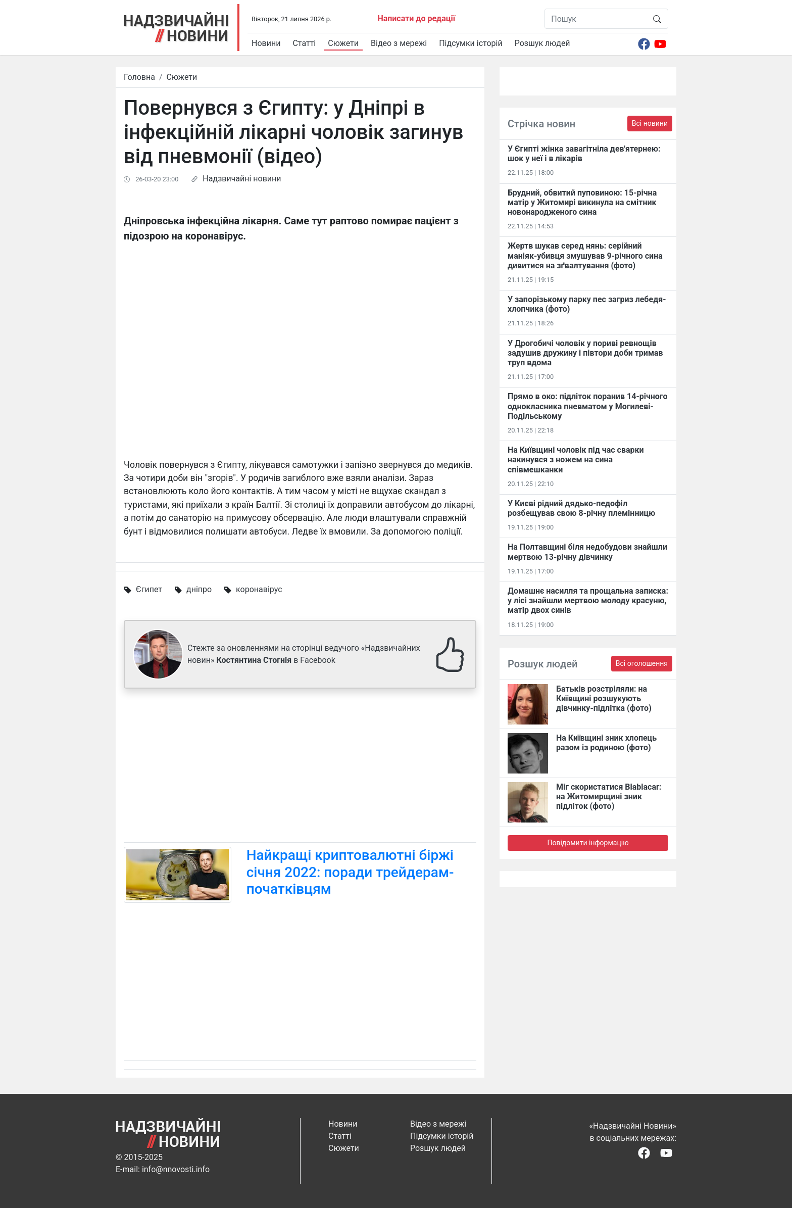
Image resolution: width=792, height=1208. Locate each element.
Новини (266, 43)
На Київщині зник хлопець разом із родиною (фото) (606, 742)
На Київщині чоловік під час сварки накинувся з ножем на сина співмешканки (576, 459)
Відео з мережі (399, 43)
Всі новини (650, 123)
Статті (304, 43)
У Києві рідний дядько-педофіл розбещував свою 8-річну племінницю (581, 508)
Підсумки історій (471, 43)
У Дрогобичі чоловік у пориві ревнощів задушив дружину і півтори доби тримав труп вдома (585, 353)
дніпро (199, 589)
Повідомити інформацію (587, 843)
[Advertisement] (300, 767)
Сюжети (343, 43)
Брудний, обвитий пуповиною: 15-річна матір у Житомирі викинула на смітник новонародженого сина (582, 202)
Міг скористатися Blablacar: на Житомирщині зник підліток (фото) (608, 796)
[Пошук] (596, 18)
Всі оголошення (642, 663)
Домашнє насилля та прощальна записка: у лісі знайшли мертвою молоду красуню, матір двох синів (588, 600)
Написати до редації (416, 18)
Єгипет (149, 589)
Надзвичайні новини (242, 178)
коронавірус (259, 589)
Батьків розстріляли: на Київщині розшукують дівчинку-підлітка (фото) (604, 698)
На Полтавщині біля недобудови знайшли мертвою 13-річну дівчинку (587, 551)
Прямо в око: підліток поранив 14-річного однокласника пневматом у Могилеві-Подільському (587, 406)
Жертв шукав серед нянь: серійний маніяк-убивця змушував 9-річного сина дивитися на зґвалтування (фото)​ (585, 255)
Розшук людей (542, 43)
